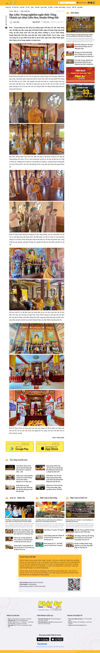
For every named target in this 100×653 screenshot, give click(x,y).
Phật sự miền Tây (25, 11)
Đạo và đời (44, 7)
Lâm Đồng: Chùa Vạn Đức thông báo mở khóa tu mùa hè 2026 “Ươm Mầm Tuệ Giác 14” (84, 537)
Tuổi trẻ (74, 7)
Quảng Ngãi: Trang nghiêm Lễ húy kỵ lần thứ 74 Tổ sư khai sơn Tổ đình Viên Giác (24, 547)
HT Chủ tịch (15, 7)
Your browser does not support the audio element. (52, 22)
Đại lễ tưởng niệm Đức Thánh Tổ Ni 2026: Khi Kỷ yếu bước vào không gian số (54, 537)
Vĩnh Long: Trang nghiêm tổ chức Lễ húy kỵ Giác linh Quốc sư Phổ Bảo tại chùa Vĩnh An (23, 539)
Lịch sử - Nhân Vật (17, 498)
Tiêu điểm (75, 13)
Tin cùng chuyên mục (19, 460)
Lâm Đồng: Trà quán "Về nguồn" (54, 530)
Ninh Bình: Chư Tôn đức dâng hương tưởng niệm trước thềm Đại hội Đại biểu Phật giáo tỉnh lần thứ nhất (54, 479)
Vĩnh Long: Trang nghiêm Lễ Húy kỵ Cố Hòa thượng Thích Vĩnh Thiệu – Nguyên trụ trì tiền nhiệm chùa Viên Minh (24, 479)
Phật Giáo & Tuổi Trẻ (78, 498)
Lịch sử (69, 7)
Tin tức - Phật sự (13, 11)
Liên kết (22, 7)
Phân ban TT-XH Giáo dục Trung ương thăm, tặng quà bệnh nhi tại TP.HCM (54, 487)
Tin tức (28, 7)
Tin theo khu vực (81, 2)
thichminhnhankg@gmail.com (79, 625)
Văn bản (37, 7)
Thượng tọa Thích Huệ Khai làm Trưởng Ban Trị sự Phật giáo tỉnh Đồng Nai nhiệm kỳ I (84, 54)
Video (32, 7)
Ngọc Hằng (16, 22)
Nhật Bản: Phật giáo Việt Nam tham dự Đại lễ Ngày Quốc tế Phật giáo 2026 (84, 46)
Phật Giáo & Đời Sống (48, 498)
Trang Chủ (8, 7)
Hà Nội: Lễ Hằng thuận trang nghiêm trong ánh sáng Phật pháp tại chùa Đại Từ (83, 545)
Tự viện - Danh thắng (59, 7)
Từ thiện (50, 7)
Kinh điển (80, 7)
